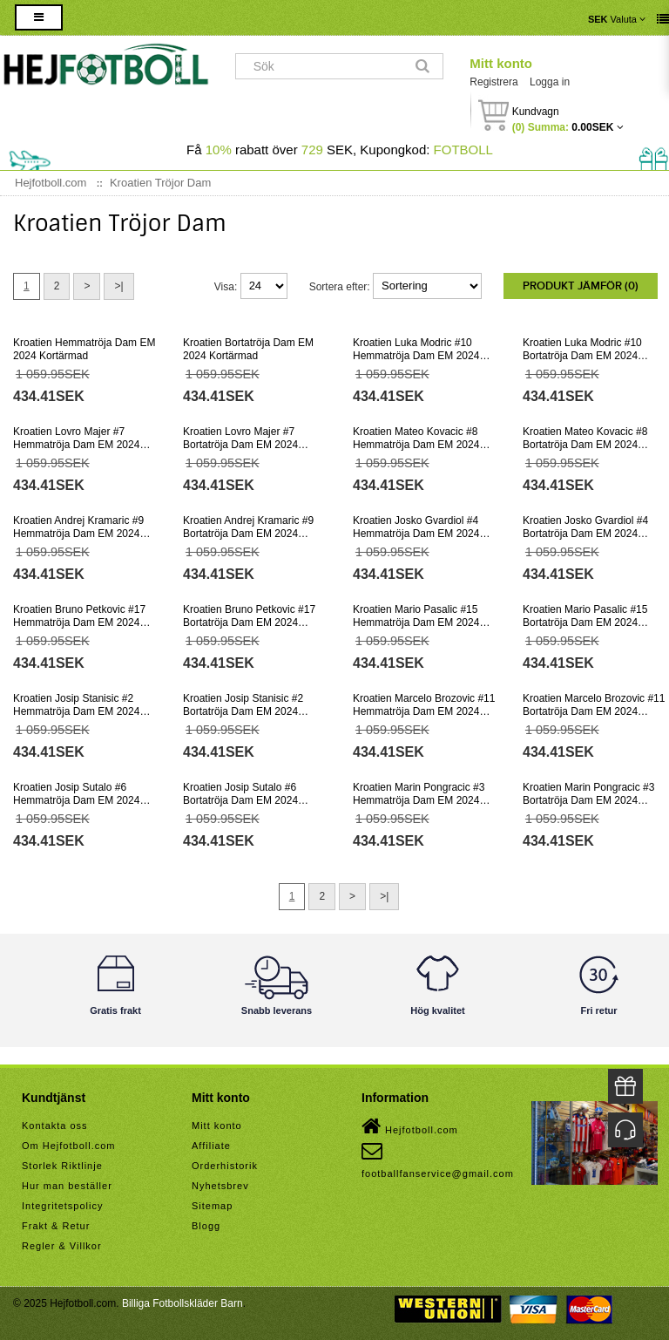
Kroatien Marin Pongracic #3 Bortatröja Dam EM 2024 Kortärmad (588, 800)
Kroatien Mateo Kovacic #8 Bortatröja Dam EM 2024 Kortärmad (585, 444)
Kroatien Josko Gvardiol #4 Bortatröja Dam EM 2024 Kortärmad (585, 533)
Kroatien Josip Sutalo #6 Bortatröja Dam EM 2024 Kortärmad (240, 800)
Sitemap (212, 1206)
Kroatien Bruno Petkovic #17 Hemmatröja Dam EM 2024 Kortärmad (79, 622)
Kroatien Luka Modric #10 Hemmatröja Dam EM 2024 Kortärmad (416, 356)
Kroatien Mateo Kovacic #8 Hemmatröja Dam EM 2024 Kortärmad (416, 444)
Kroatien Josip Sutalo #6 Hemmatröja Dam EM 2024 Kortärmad (76, 800)
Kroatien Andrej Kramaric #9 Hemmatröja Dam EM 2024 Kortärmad (78, 533)
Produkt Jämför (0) (581, 286)
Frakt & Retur (56, 1226)
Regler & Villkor (62, 1246)
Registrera (493, 82)
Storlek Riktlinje (62, 1165)
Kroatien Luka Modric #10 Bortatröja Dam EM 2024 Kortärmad (582, 356)
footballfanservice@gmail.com (438, 1159)
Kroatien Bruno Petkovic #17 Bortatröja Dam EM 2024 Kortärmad (249, 622)
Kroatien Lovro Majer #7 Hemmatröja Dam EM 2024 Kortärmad (76, 444)
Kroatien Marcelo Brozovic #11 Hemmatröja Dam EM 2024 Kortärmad (424, 711)
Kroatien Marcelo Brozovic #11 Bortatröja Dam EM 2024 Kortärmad (594, 711)
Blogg (206, 1226)
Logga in (550, 82)
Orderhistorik (225, 1165)
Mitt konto (501, 63)
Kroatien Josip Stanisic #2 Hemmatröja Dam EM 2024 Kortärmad (76, 711)
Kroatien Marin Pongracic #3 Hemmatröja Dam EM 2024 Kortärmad (418, 800)
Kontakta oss (55, 1125)
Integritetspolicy (62, 1206)
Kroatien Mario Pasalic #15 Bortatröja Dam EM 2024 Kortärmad (585, 622)
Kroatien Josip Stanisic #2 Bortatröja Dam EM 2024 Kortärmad (243, 711)
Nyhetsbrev (220, 1185)
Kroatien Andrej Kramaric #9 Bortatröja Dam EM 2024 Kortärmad (248, 533)
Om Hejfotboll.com (68, 1145)
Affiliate (211, 1145)
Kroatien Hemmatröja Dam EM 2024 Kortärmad (84, 349)
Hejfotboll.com (410, 1126)
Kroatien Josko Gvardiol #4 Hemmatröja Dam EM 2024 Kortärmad (416, 533)
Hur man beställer (67, 1185)
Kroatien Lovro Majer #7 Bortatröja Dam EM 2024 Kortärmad (240, 444)
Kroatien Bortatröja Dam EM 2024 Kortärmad (248, 349)
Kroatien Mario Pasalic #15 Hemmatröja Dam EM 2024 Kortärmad (416, 622)
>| (118, 286)
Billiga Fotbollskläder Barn (182, 1303)
